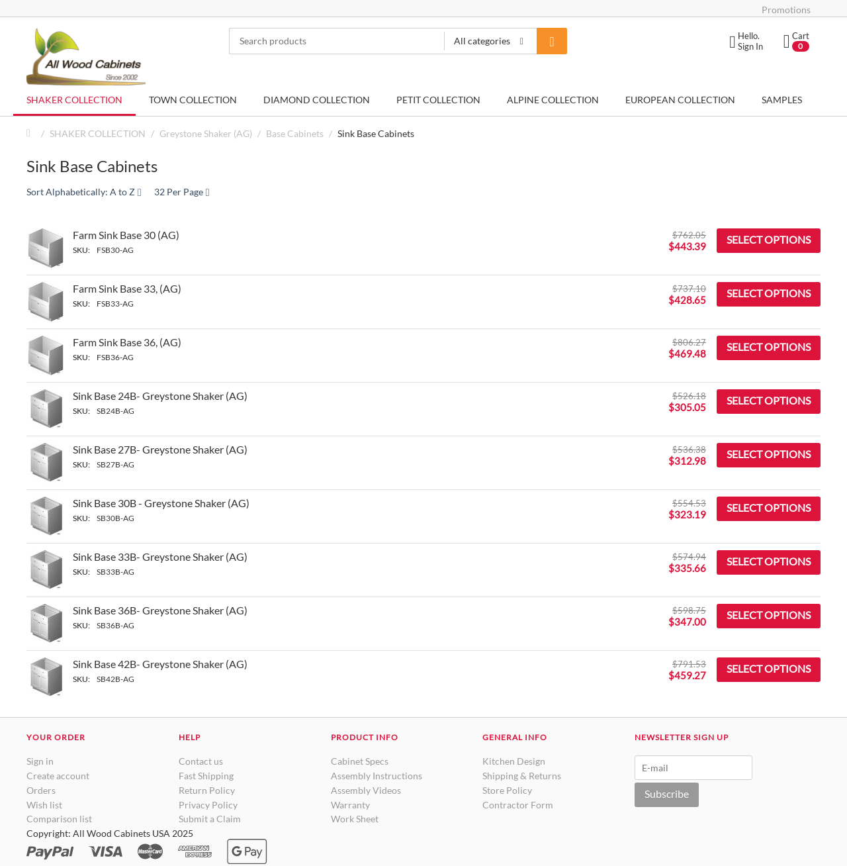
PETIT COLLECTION (438, 99)
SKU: (81, 250)
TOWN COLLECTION (193, 99)
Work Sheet (355, 818)
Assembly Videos (366, 790)
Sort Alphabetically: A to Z (84, 191)
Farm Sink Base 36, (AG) (127, 342)
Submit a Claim (210, 818)
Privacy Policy (208, 804)
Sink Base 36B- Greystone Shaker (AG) (160, 610)
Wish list (44, 804)
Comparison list (59, 818)
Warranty (350, 804)
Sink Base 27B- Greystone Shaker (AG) (160, 449)
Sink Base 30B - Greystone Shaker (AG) (161, 503)
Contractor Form (517, 804)
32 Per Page (182, 191)
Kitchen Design (513, 761)
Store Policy (507, 790)
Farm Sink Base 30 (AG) (126, 234)
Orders (41, 790)
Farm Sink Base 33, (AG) (127, 288)
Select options (769, 239)
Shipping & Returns (521, 775)
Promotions (786, 9)
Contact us (201, 761)
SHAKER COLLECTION (74, 99)
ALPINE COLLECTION (553, 99)
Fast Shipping (206, 775)
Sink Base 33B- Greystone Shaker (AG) (160, 556)
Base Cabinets (295, 133)
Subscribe (667, 793)
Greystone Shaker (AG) (205, 133)
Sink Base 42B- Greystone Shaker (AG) (160, 663)
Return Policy (207, 790)
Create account (57, 775)
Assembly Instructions (376, 775)
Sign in (40, 761)
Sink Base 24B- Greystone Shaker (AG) (160, 395)
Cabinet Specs (359, 761)
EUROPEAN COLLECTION (680, 99)
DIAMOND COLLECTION (316, 99)
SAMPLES (782, 99)
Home (31, 133)
